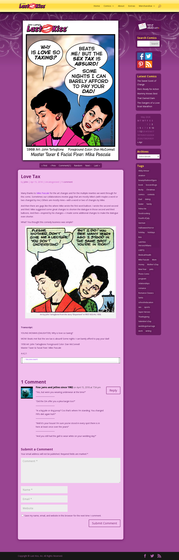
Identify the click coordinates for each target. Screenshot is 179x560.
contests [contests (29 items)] (151, 194)
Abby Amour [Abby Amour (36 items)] (143, 170)
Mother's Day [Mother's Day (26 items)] (152, 264)
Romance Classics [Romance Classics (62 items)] (145, 293)
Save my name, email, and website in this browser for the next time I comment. (62, 515)
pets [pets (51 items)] (151, 269)
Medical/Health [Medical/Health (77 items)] (144, 255)
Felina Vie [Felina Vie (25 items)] (142, 208)
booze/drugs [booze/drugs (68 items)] (151, 185)
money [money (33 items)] (141, 264)
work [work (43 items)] (140, 331)
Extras (131, 6)
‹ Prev (53, 165)
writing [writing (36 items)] (148, 331)
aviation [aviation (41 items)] (141, 175)
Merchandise (145, 6)
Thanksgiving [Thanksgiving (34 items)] (143, 316)
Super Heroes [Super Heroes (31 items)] (144, 312)
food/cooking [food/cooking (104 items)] (144, 213)
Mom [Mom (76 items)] (154, 259)
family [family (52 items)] (149, 204)
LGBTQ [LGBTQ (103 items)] (141, 250)
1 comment (67, 181)
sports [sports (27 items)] (147, 307)
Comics (107, 6)
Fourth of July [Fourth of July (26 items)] (143, 218)
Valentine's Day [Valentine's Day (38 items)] (144, 321)
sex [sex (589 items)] (139, 307)
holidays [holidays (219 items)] (151, 232)
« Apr (139, 142)
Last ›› (97, 165)
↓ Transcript (31, 359)
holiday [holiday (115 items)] (141, 232)
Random (78, 165)
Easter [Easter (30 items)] (141, 204)
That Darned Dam (146, 98)
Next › (88, 165)
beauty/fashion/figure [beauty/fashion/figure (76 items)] (147, 180)
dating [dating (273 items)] (147, 199)
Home (97, 6)
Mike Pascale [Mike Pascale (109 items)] (143, 259)
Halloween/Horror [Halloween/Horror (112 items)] (146, 227)
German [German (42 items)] (141, 223)
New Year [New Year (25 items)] (142, 269)
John (26, 181)
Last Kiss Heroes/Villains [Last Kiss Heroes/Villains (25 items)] (144, 244)
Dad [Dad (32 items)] (140, 199)
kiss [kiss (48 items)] (140, 237)
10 (153, 127)
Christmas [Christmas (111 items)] (150, 189)
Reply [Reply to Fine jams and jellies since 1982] (113, 390)
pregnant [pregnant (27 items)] (142, 278)
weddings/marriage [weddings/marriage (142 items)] (146, 326)
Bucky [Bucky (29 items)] (140, 189)
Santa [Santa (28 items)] (140, 297)
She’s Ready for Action (148, 89)
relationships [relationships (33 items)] (143, 283)
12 (141, 131)
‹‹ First (44, 165)
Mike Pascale (43, 193)
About (121, 6)
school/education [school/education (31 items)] (145, 302)
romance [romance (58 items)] (142, 288)
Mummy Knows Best (147, 93)
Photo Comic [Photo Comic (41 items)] (143, 274)
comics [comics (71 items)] (141, 194)
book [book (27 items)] (140, 185)
